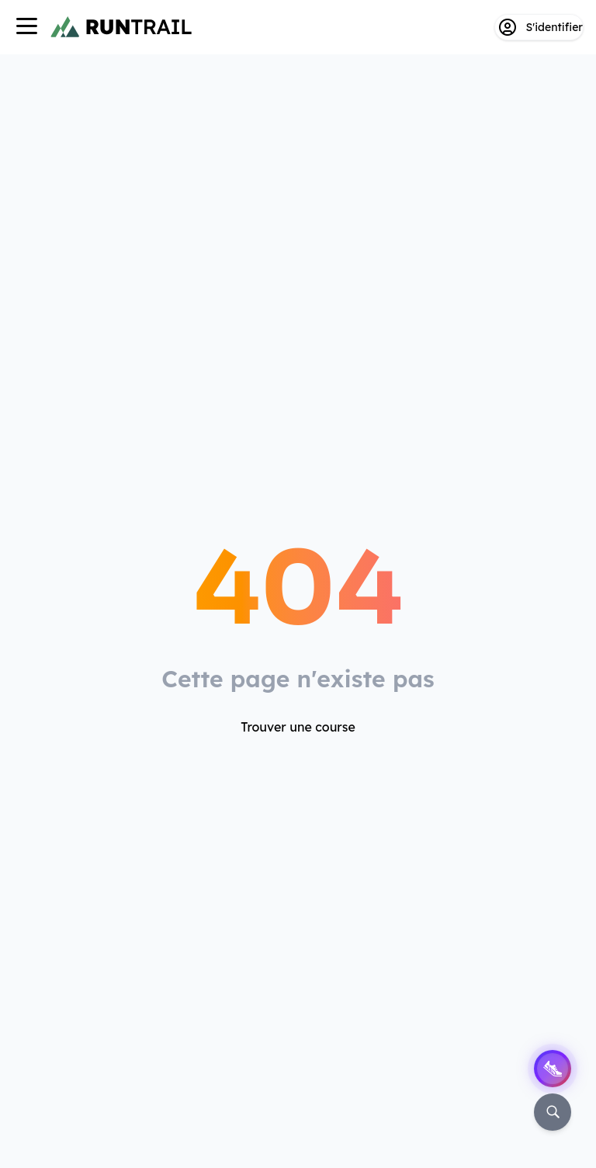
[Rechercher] (552, 1112)
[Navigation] (26, 27)
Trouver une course (298, 727)
